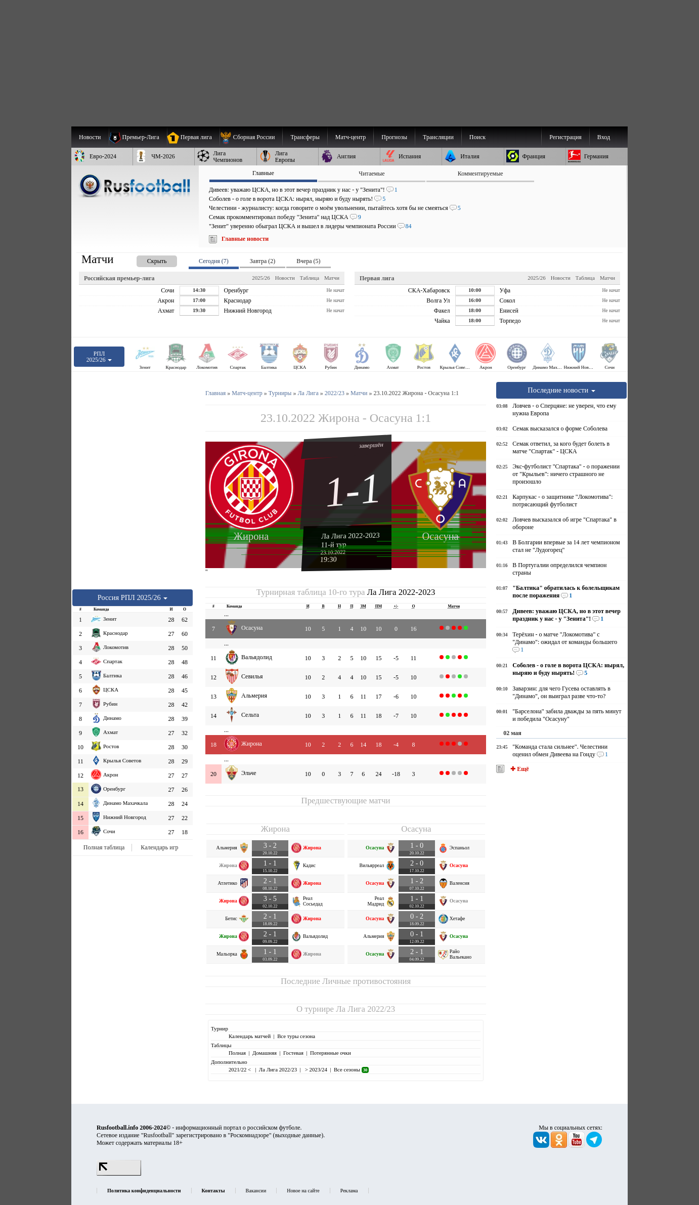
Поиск (477, 137)
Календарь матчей (250, 1036)
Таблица (309, 278)
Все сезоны (351, 1069)
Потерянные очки (330, 1053)
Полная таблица (103, 847)
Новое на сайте (303, 1190)
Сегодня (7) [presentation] (214, 261)
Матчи (331, 278)
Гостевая (293, 1053)
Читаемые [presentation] (371, 173)
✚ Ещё (519, 768)
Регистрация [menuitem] (565, 137)
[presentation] (146, 259)
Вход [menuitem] (603, 137)
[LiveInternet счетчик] (119, 1173)
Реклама (349, 1190)
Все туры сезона (296, 1036)
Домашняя (264, 1053)
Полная (237, 1053)
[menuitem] (251, 137)
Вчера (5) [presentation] (308, 261)
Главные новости (245, 238)
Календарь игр (159, 847)
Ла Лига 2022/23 (365, 1009)
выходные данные (298, 1135)
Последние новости (561, 390)
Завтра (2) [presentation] (262, 261)
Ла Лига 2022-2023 (350, 535)
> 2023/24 (315, 1069)
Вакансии (256, 1190)
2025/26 (261, 278)
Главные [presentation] (263, 173)
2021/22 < (240, 1069)
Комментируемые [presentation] (480, 173)
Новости (285, 278)
